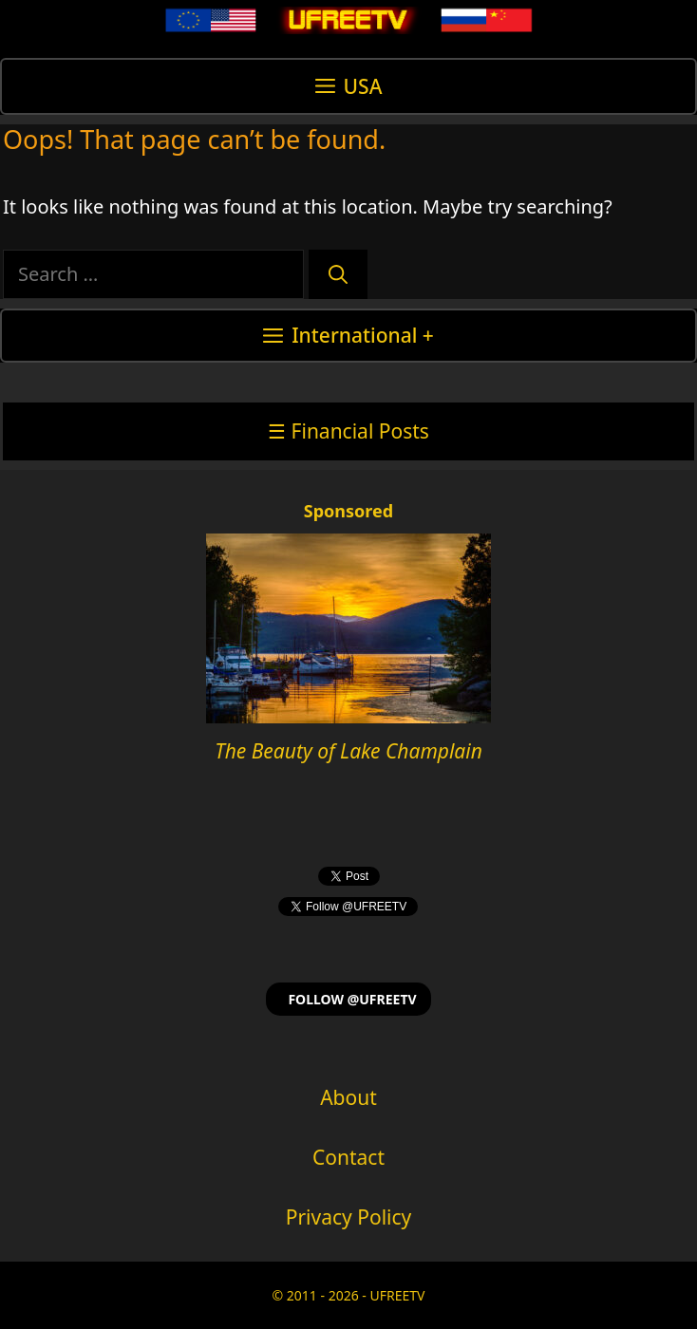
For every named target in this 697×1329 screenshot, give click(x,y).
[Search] (338, 274)
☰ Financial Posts (348, 431)
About (348, 1097)
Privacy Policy (349, 1217)
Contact (348, 1157)
